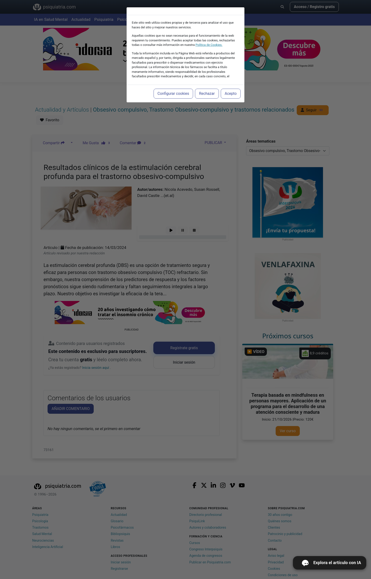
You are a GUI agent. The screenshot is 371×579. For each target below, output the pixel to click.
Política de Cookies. (208, 45)
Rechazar (207, 93)
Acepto (231, 93)
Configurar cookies (173, 93)
